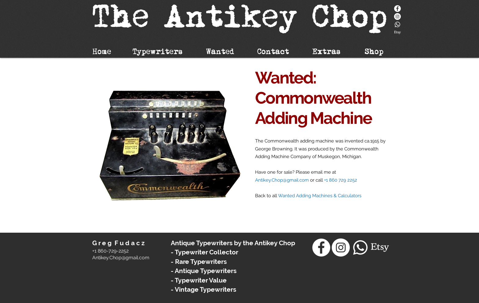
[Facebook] (397, 8)
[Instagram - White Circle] (397, 16)
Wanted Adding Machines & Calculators (319, 195)
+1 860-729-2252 (110, 251)
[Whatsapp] (397, 24)
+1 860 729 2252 (340, 180)
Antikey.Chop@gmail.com (282, 180)
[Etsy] (397, 32)
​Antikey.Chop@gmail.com (120, 258)
